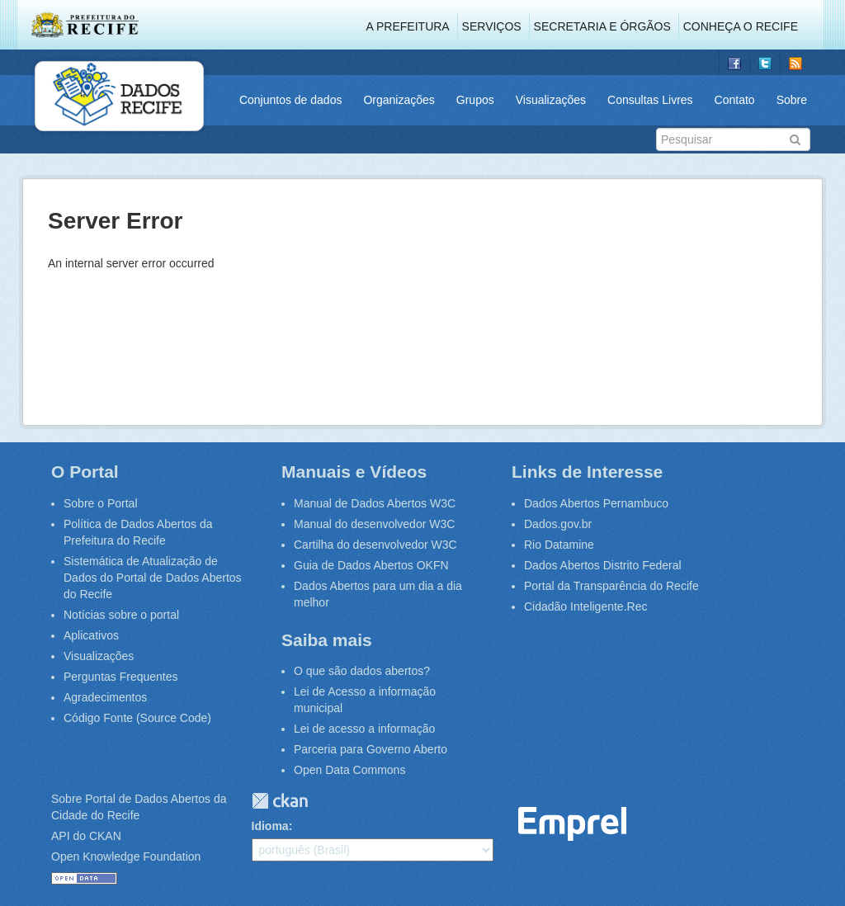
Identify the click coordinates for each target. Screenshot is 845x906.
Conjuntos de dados (290, 99)
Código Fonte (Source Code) (137, 717)
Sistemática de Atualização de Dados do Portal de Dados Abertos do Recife (153, 577)
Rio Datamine (559, 544)
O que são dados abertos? (362, 670)
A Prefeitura (408, 26)
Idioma (270, 826)
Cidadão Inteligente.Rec (585, 606)
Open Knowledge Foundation (126, 856)
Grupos (475, 99)
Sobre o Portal (101, 503)
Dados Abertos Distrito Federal (603, 565)
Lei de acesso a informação (364, 728)
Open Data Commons (349, 769)
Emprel (572, 824)
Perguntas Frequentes (121, 676)
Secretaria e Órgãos (602, 26)
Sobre (792, 99)
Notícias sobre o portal (121, 614)
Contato (735, 99)
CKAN (280, 800)
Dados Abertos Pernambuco (596, 503)
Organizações (398, 99)
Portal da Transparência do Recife (611, 585)
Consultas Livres (650, 99)
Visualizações (551, 99)
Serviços (492, 26)
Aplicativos (91, 635)
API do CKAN (86, 835)
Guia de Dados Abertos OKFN (371, 565)
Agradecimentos (105, 697)
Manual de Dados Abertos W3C (375, 503)
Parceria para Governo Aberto (370, 749)
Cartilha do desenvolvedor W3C (375, 544)
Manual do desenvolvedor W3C (374, 524)
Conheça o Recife (740, 26)
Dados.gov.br (558, 524)
